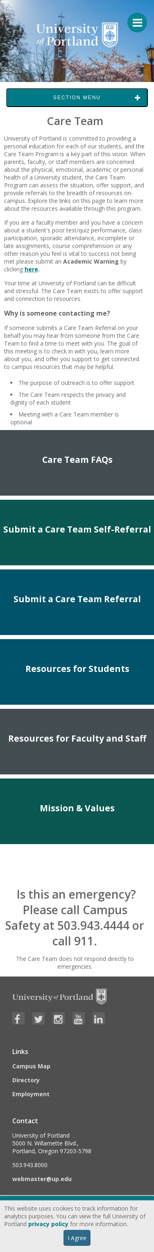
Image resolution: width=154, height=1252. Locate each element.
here (31, 269)
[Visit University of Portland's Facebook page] (18, 1018)
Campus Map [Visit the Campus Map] (31, 1066)
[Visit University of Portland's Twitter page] (38, 1018)
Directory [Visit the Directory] (26, 1080)
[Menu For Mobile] (133, 18)
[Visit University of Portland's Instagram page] (58, 1018)
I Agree (77, 1238)
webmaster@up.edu (42, 1179)
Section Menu (77, 97)
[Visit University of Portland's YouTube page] (78, 1018)
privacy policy (48, 1224)
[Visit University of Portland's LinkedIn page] (99, 1018)
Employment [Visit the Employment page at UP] (31, 1094)
